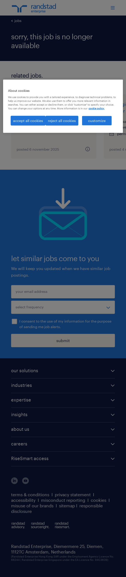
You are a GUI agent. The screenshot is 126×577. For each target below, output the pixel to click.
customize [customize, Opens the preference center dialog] (97, 120)
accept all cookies (28, 120)
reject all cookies (62, 120)
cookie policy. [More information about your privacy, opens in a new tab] (96, 108)
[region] (63, 106)
